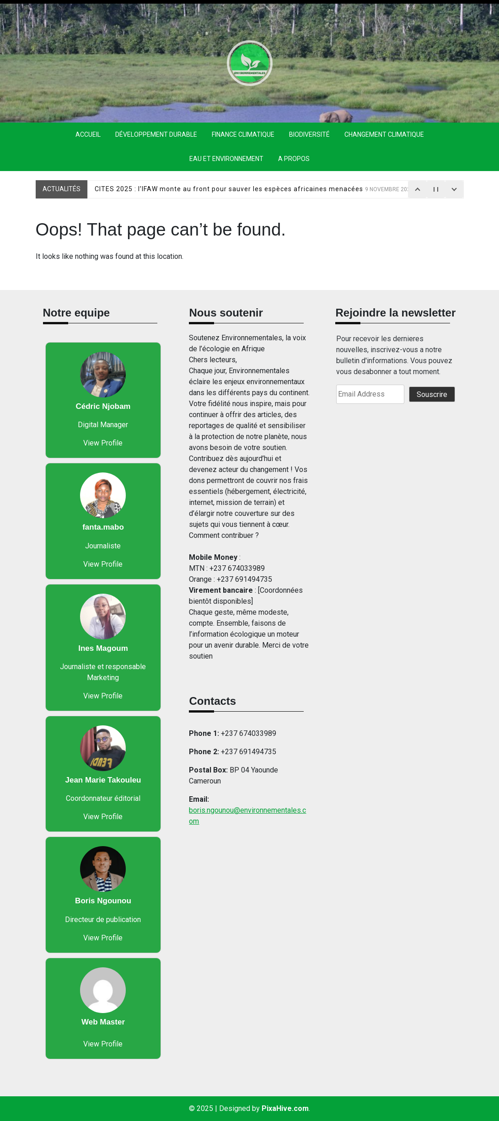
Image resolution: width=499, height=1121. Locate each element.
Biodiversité (309, 134)
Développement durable (156, 134)
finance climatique (243, 134)
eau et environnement (226, 158)
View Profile (103, 443)
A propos (294, 158)
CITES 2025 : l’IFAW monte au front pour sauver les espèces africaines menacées (254, 189)
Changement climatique (384, 134)
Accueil (88, 134)
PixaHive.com (285, 1108)
